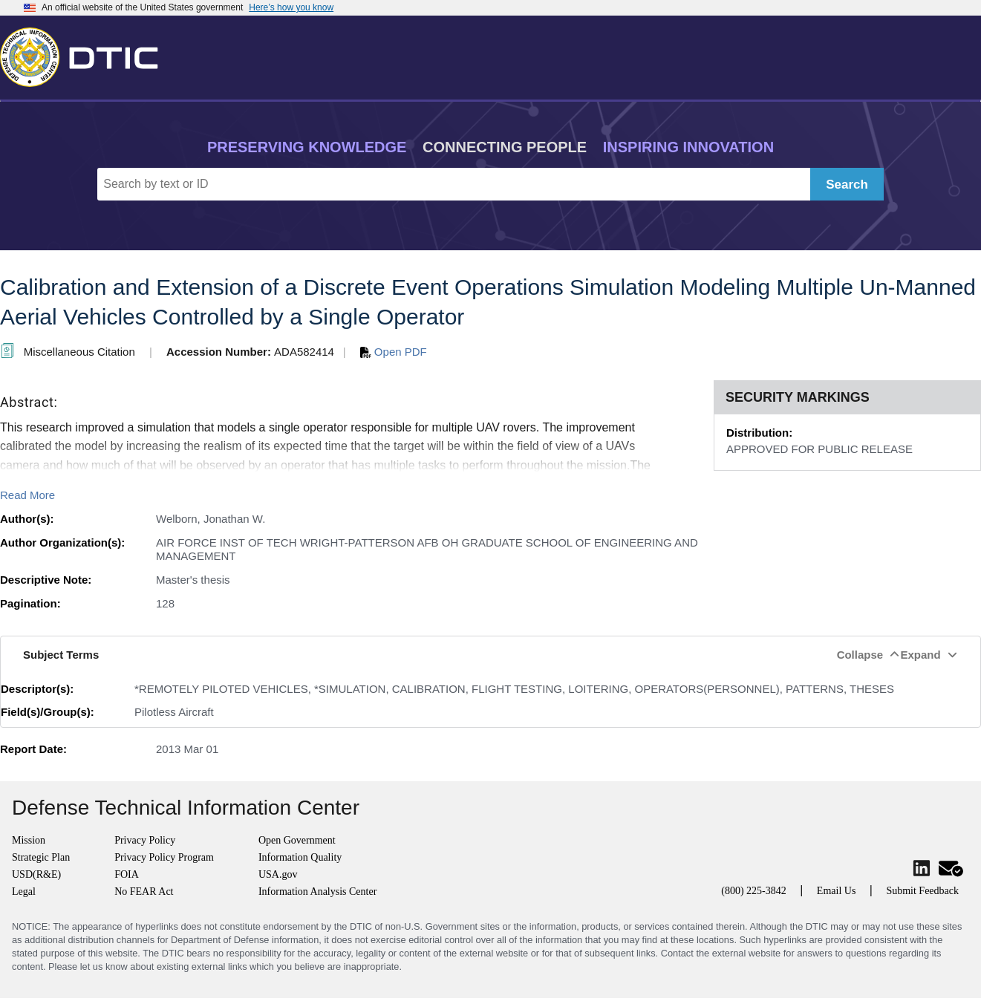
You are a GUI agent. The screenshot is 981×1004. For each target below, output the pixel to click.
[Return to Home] (85, 54)
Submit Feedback (922, 890)
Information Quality (300, 857)
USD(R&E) (36, 874)
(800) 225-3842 (753, 890)
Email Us (836, 890)
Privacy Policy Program (164, 857)
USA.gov (278, 874)
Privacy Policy (144, 840)
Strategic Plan (41, 857)
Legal (24, 891)
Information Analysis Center (317, 891)
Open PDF (393, 351)
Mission (28, 840)
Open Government (297, 840)
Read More (27, 495)
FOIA (126, 874)
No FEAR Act (143, 891)
